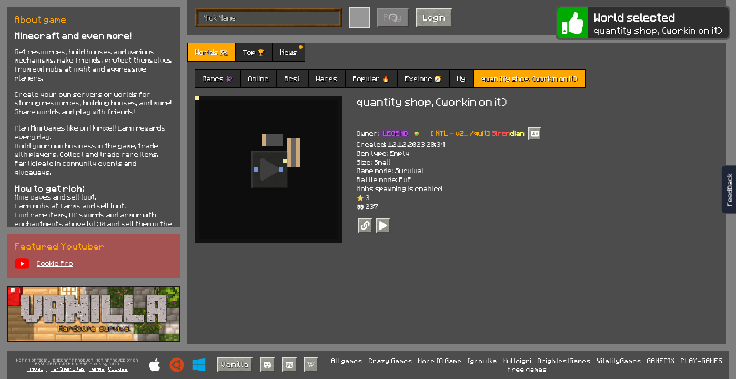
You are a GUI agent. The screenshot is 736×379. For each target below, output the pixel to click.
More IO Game (440, 360)
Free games (527, 369)
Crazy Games (390, 360)
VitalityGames (619, 360)
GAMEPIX (661, 360)
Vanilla (235, 364)
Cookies (118, 368)
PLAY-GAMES (702, 360)
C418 (114, 364)
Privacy (37, 368)
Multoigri (517, 360)
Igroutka (482, 360)
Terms (97, 368)
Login (434, 17)
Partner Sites (68, 368)
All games (346, 360)
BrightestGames (564, 360)
